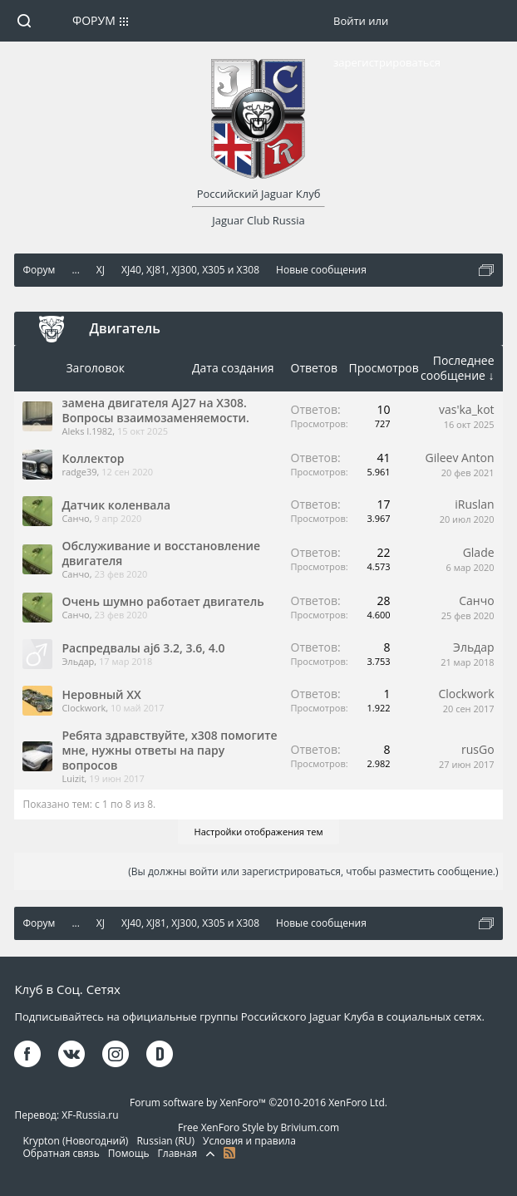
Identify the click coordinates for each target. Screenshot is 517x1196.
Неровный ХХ (101, 694)
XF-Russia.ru (90, 1115)
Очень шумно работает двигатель (162, 601)
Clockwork (84, 707)
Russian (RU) (165, 1141)
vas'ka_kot (467, 409)
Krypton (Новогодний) (75, 1141)
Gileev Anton (460, 457)
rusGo (478, 749)
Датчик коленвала (116, 505)
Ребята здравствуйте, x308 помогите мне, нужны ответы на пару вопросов (169, 750)
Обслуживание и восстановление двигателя (161, 553)
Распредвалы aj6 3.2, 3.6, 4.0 (143, 648)
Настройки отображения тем (258, 831)
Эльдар (78, 661)
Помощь (129, 1153)
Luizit (73, 778)
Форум (94, 20)
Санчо (75, 518)
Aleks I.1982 (87, 431)
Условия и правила (249, 1141)
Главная (178, 1153)
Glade (479, 552)
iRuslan (474, 504)
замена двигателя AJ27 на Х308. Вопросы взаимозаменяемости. (155, 410)
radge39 (79, 471)
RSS (229, 1153)
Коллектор (93, 458)
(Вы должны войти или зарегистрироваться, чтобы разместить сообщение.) (313, 871)
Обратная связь (60, 1153)
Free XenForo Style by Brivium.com (258, 1127)
